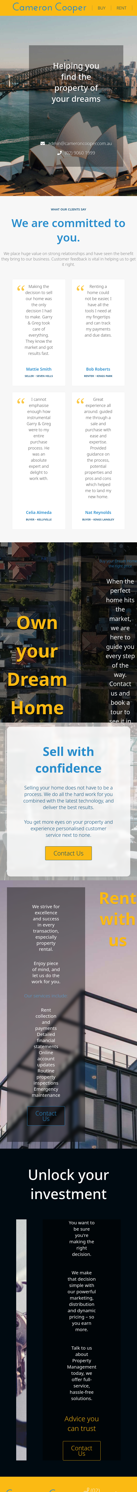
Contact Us (68, 853)
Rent (121, 8)
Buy (101, 8)
